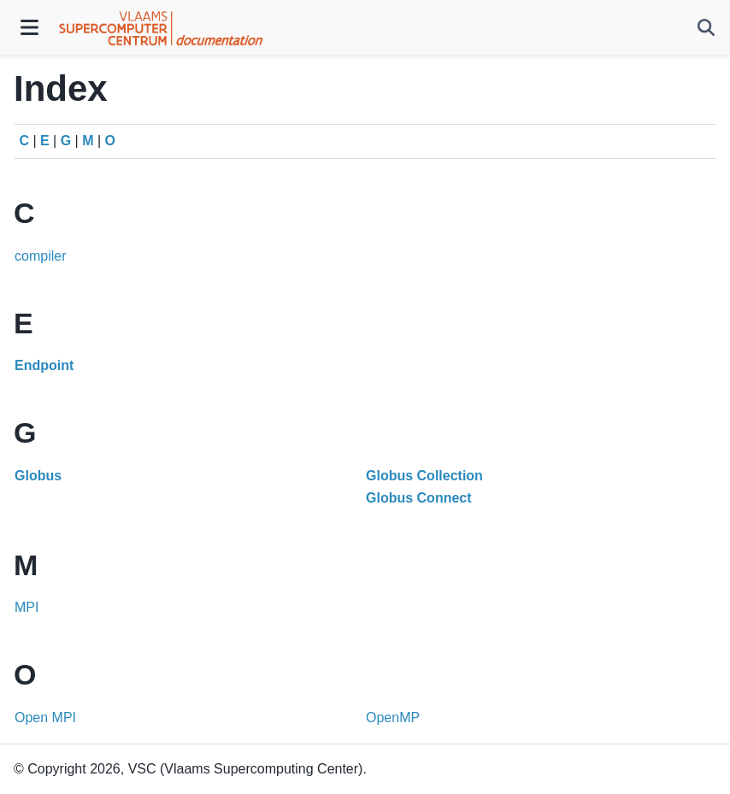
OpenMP (393, 717)
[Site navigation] (29, 27)
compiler (40, 256)
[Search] (706, 27)
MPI (26, 607)
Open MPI (45, 717)
